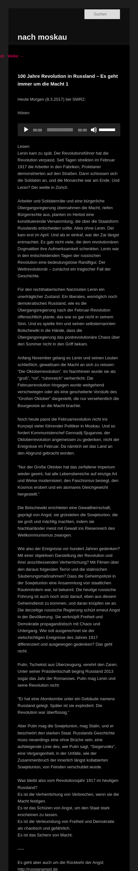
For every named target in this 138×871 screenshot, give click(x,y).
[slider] (60, 129)
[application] (69, 129)
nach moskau (42, 37)
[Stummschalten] (94, 130)
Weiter (16, 56)
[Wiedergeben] (26, 130)
